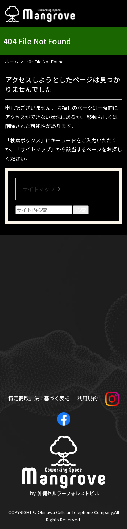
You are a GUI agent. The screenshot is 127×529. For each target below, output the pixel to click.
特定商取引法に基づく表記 (38, 398)
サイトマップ (38, 189)
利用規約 (87, 398)
